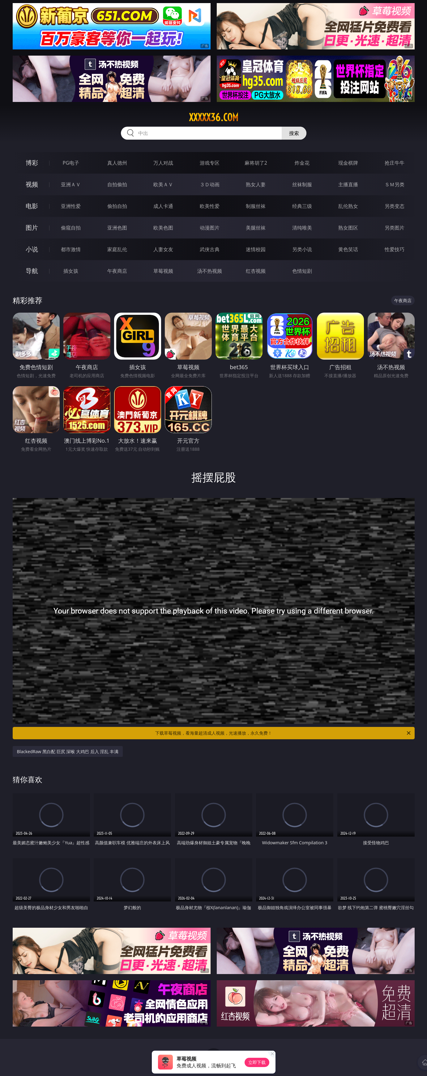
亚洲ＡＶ (71, 184)
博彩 (32, 162)
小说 (32, 249)
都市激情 (71, 249)
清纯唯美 (302, 227)
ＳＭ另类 (394, 184)
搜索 (294, 133)
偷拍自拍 (117, 206)
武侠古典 (210, 249)
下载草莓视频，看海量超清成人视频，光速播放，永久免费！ (283, 733)
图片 (32, 227)
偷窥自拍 (71, 227)
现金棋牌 (348, 162)
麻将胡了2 (256, 162)
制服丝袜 (256, 206)
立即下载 (257, 1062)
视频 (32, 184)
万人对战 (163, 162)
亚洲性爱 (71, 206)
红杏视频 (256, 271)
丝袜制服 (302, 184)
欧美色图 (163, 227)
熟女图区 (348, 227)
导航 (32, 271)
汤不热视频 (209, 271)
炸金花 (302, 162)
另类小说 (302, 249)
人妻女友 (163, 249)
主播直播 (348, 184)
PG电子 (71, 162)
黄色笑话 (348, 249)
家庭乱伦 (117, 249)
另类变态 (394, 206)
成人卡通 (163, 206)
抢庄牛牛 (394, 162)
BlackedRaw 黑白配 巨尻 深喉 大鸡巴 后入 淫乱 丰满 (67, 751)
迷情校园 (256, 249)
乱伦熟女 (348, 206)
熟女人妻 (256, 184)
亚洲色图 (117, 227)
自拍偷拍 (117, 184)
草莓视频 (163, 271)
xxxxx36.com (213, 117)
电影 (32, 206)
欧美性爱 (210, 206)
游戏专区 (210, 162)
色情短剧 (302, 271)
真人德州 (117, 162)
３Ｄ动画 (210, 184)
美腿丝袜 (256, 227)
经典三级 (302, 206)
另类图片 (394, 227)
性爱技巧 (394, 249)
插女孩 (70, 271)
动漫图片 (210, 227)
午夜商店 (117, 271)
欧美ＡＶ (163, 184)
